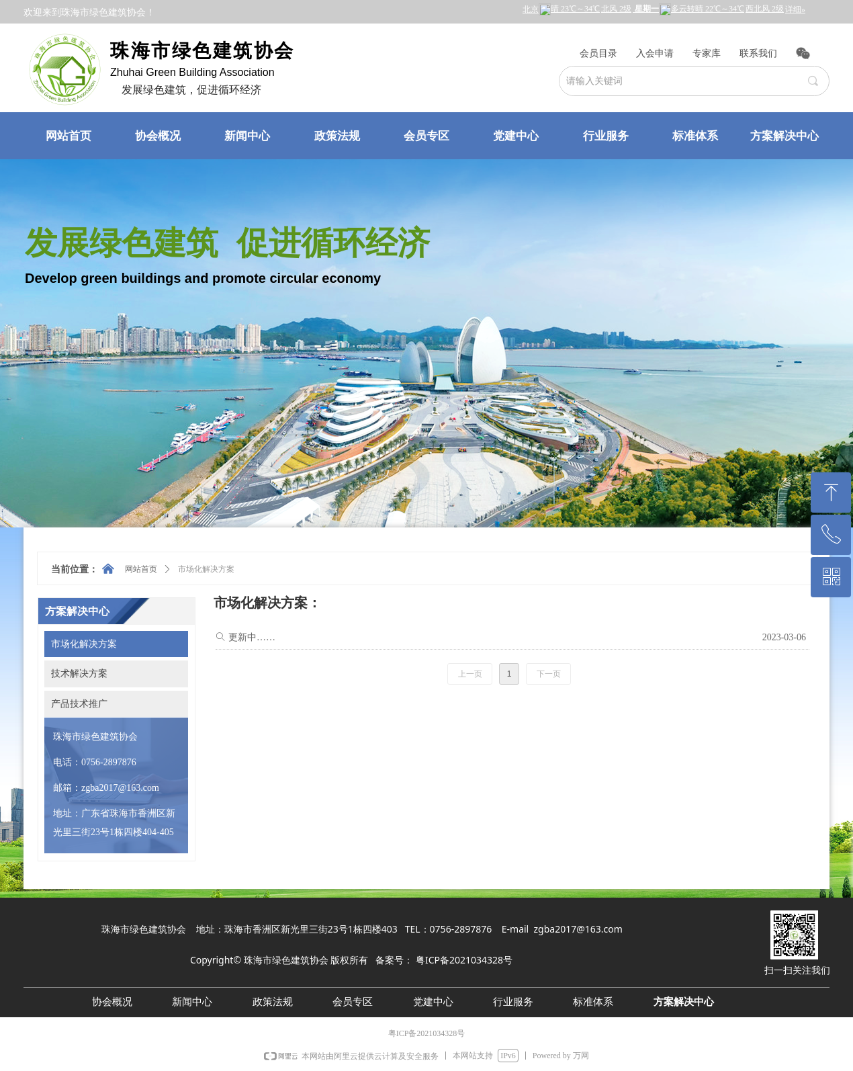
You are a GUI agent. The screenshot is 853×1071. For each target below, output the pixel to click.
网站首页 (141, 569)
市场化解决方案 (206, 569)
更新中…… (251, 637)
